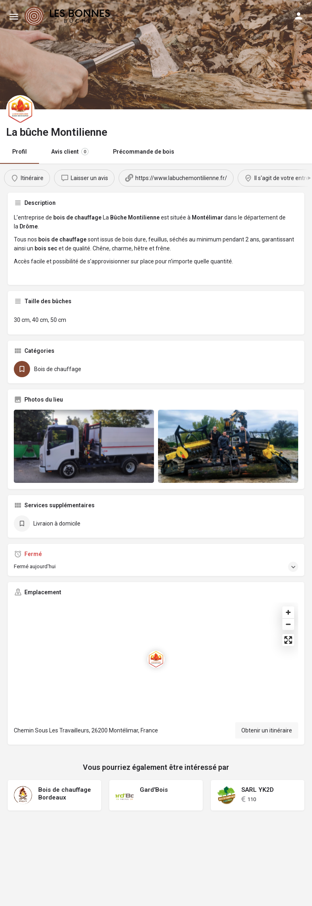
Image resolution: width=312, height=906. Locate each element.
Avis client (70, 151)
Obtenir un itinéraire (266, 730)
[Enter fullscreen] (288, 640)
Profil (19, 151)
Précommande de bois (143, 151)
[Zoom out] (288, 624)
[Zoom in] (288, 612)
